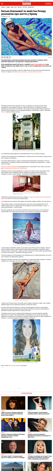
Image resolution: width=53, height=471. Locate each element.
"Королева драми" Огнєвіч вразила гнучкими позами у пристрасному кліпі (38, 413)
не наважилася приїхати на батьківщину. (15, 168)
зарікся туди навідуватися (38, 64)
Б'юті (15, 7)
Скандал (8, 7)
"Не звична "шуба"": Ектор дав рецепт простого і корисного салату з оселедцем (13, 456)
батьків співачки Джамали (9, 166)
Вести (10, 365)
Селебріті (3, 7)
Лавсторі (20, 7)
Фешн (12, 7)
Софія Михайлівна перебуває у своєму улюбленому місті (26, 72)
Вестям (4, 112)
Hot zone (25, 7)
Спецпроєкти (31, 7)
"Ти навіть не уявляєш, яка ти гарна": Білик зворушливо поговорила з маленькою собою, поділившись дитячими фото (40, 457)
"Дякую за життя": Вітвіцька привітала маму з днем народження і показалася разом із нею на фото (12, 414)
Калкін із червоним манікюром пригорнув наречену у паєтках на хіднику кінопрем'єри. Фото (13, 436)
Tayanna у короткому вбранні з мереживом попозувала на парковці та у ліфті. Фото (39, 436)
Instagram (18, 365)
